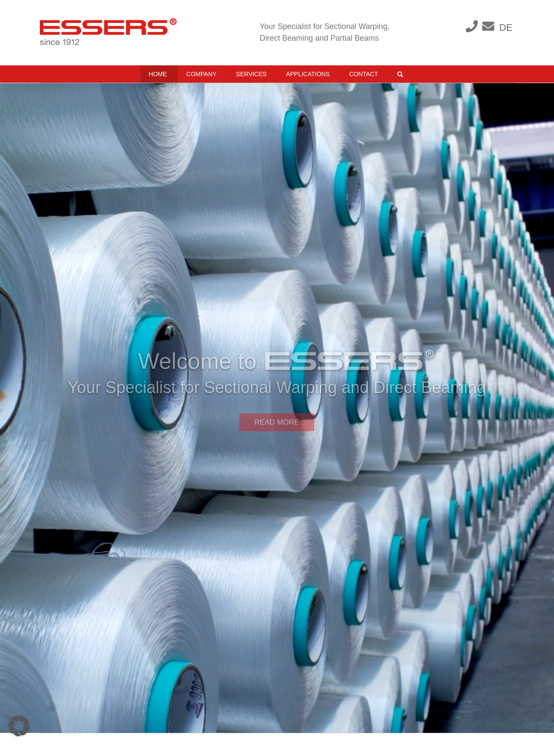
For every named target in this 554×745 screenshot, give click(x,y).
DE (505, 27)
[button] (400, 74)
